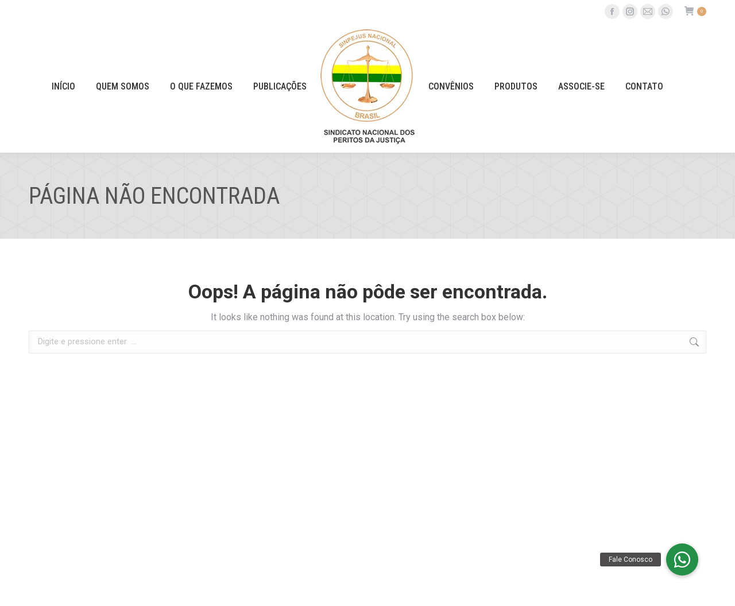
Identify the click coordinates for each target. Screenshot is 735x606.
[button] (682, 559)
